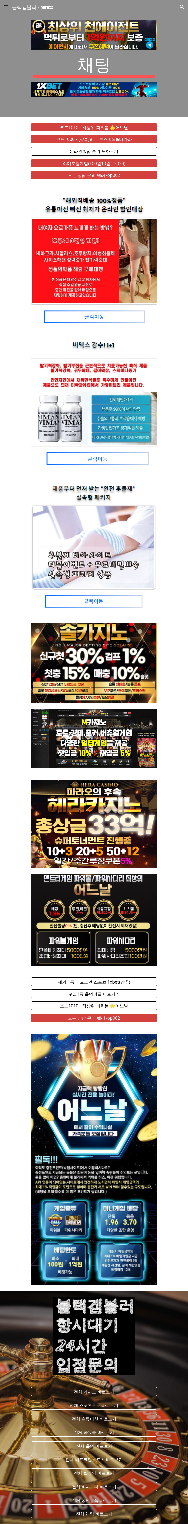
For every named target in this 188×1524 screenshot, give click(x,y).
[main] (94, 66)
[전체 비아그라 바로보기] (94, 1487)
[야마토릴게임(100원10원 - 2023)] (94, 163)
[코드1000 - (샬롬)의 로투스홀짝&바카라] (94, 139)
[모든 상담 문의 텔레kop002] (94, 175)
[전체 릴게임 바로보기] (94, 1473)
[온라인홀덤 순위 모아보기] (94, 151)
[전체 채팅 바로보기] (94, 1514)
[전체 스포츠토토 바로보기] (94, 1405)
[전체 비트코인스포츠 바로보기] (94, 1459)
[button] (6, 7)
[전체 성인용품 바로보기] (94, 1500)
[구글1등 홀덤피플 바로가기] (94, 994)
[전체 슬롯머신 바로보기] (94, 1419)
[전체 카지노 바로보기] (94, 1392)
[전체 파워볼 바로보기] (94, 1432)
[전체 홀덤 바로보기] (94, 1446)
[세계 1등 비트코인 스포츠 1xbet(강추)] (94, 982)
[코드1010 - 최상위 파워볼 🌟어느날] (94, 127)
